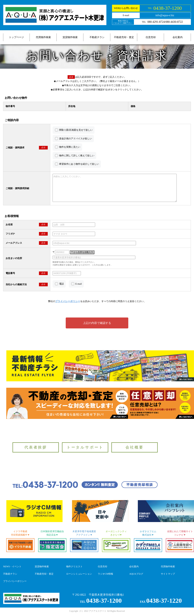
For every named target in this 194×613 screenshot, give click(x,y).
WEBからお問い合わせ (126, 8)
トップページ (16, 37)
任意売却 (151, 37)
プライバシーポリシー (15, 581)
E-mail (78, 284)
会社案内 (178, 37)
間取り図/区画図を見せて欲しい (76, 130)
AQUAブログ (136, 574)
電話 (61, 284)
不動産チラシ (97, 37)
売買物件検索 (43, 37)
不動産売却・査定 (124, 37)
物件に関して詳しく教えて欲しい (76, 155)
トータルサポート (85, 447)
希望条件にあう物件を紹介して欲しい (79, 164)
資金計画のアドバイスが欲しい (75, 138)
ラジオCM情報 (105, 574)
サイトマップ (168, 574)
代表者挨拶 (35, 447)
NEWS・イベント (12, 566)
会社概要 (134, 447)
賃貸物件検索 (70, 37)
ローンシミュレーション (79, 574)
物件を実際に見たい (69, 147)
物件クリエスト (74, 566)
